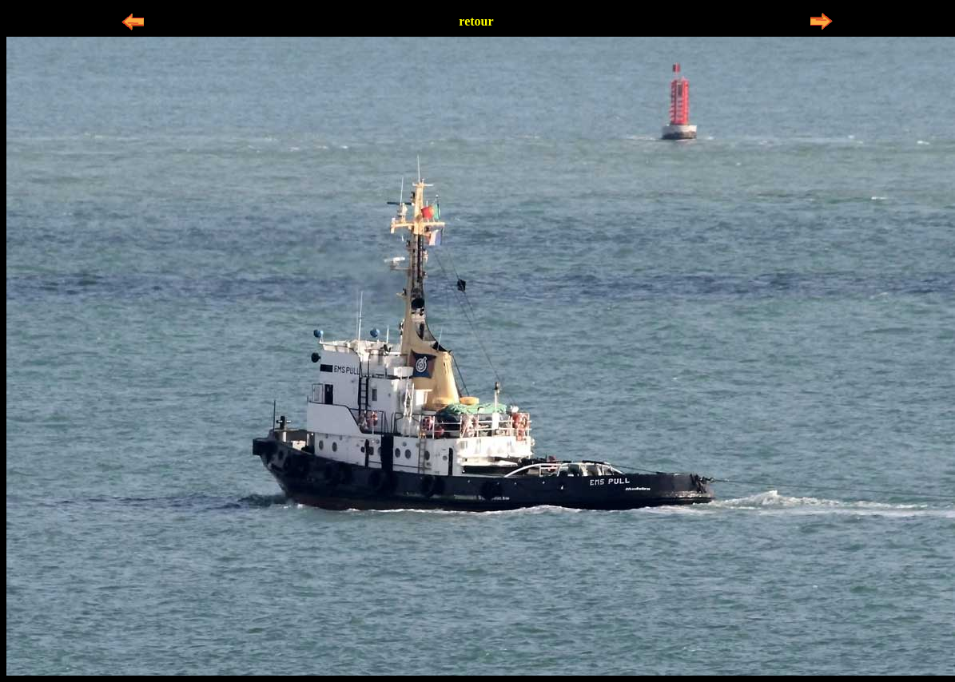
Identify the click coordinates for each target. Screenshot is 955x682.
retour (476, 21)
